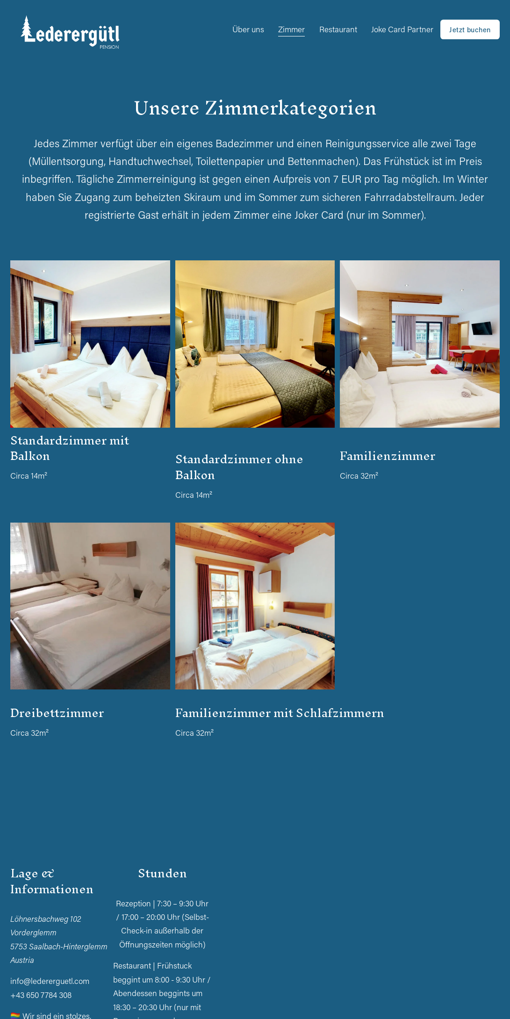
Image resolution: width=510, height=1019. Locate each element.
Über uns (248, 29)
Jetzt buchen (469, 29)
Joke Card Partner (402, 29)
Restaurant (338, 29)
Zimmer (291, 29)
